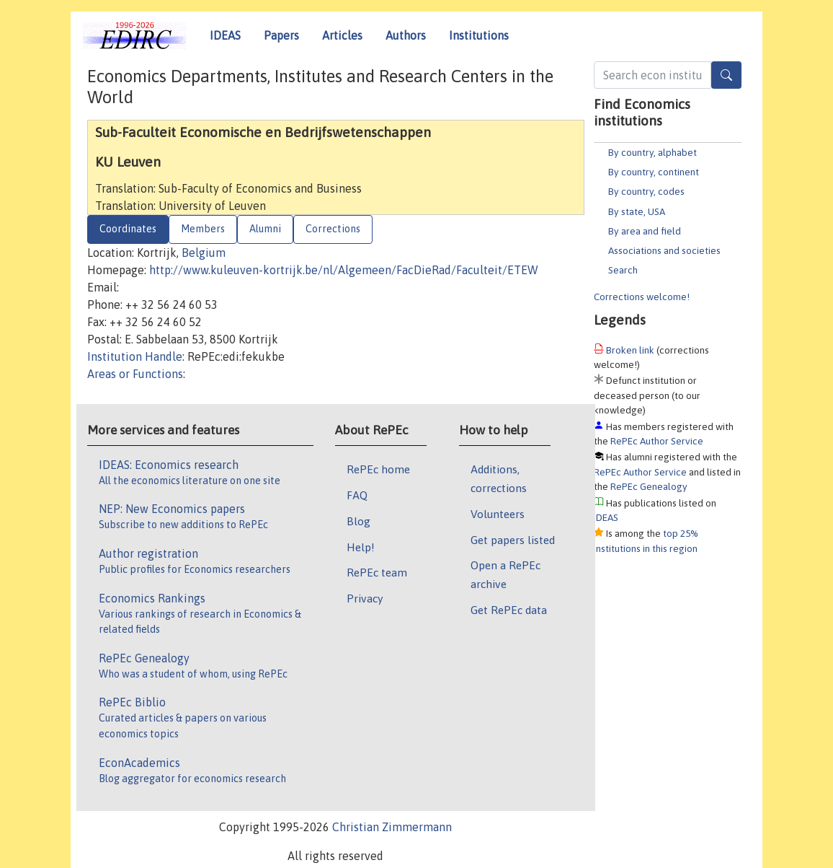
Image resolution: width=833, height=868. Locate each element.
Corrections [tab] (333, 228)
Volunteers (498, 513)
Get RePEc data (509, 609)
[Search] (726, 75)
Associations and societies (664, 250)
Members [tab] (203, 228)
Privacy (365, 598)
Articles (342, 35)
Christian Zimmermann (392, 826)
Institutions (479, 35)
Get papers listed (513, 539)
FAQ (357, 494)
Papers (281, 35)
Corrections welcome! (642, 296)
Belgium (204, 252)
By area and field (644, 231)
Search (623, 270)
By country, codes (646, 191)
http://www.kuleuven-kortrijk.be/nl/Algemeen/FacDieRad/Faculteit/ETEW (343, 269)
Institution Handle (134, 356)
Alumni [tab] (265, 228)
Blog (358, 520)
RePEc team (377, 572)
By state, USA (636, 211)
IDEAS (225, 35)
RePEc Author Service (656, 441)
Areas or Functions (135, 373)
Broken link (630, 350)
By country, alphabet (652, 152)
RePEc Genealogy (648, 486)
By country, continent (653, 171)
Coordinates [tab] (127, 228)
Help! (361, 546)
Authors (406, 35)
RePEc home (378, 469)
